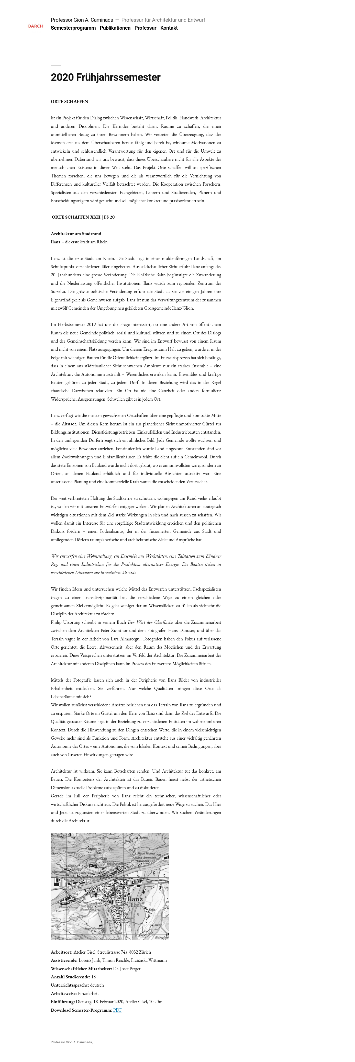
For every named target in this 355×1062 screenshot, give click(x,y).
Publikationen (115, 28)
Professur (145, 28)
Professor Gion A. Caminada (82, 20)
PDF (117, 1010)
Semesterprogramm (73, 28)
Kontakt (169, 28)
